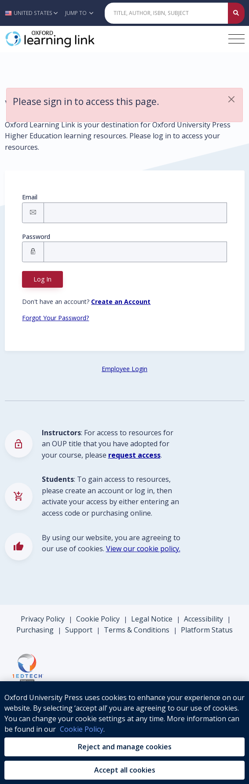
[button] (33, 13)
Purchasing (35, 630)
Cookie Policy (98, 619)
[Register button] (120, 301)
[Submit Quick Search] (236, 13)
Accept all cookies (124, 770)
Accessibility (203, 619)
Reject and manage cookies (125, 746)
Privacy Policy (43, 619)
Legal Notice (151, 619)
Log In (42, 279)
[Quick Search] (166, 13)
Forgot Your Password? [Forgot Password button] (55, 318)
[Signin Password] (135, 252)
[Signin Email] (135, 212)
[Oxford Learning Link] (71, 39)
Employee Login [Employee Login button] (124, 369)
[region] (124, 732)
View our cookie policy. (143, 548)
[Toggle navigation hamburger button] (236, 39)
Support (78, 630)
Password (36, 236)
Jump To (79, 13)
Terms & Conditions (136, 630)
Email (29, 197)
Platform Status (207, 630)
